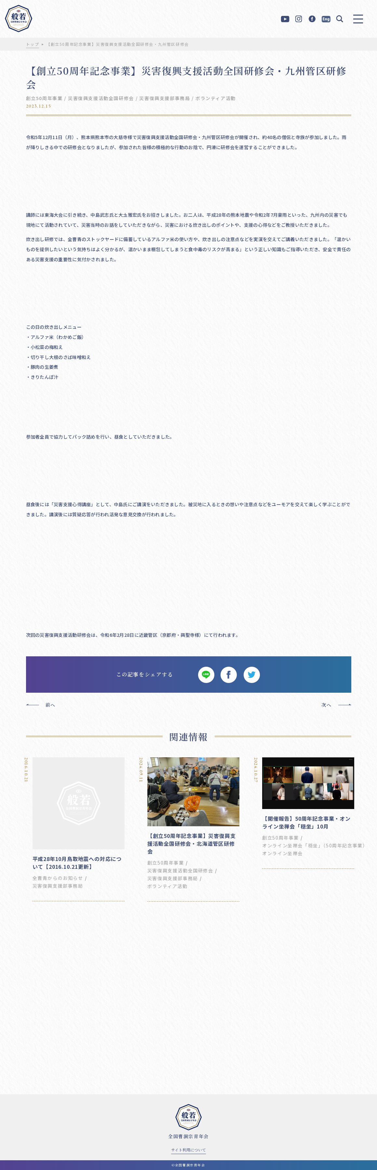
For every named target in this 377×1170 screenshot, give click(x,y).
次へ (326, 704)
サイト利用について (188, 1149)
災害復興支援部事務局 (164, 98)
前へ (51, 704)
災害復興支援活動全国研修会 (101, 98)
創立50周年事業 (44, 98)
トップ (32, 44)
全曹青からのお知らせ (58, 878)
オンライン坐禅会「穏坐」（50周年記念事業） (315, 845)
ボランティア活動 (215, 98)
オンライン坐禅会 (282, 853)
